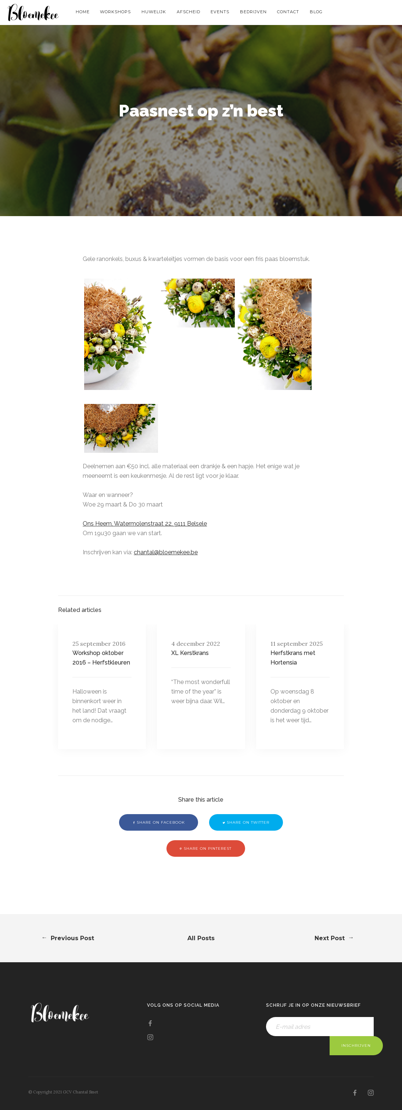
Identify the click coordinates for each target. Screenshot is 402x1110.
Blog (316, 11)
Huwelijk (153, 11)
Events (220, 11)
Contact (288, 11)
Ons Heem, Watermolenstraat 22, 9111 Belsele (145, 523)
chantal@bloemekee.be (166, 552)
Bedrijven (253, 11)
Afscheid (188, 11)
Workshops (115, 11)
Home (83, 11)
